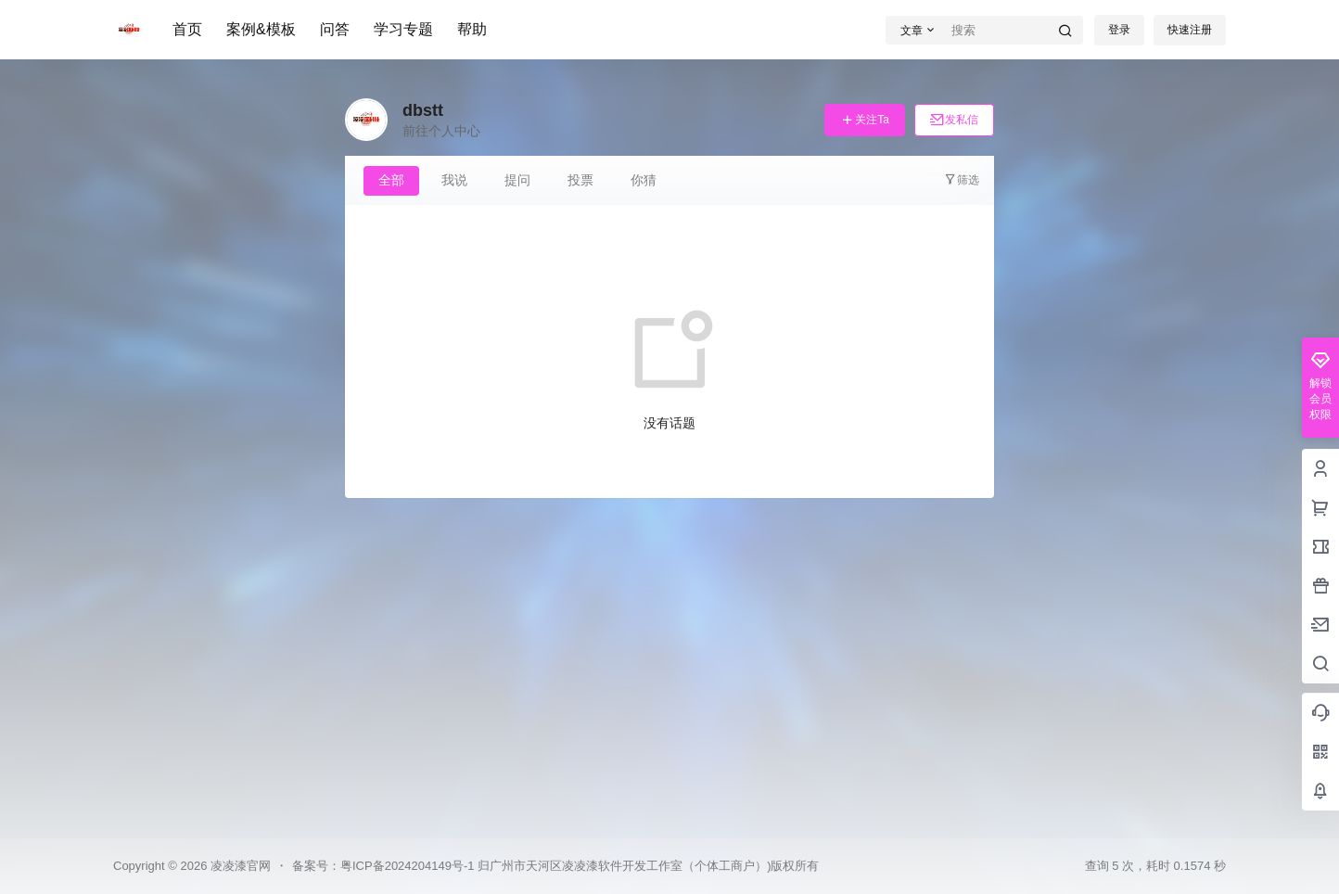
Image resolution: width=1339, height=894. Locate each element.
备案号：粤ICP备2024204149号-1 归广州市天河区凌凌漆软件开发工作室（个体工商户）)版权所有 (555, 866)
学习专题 (403, 29)
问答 (335, 29)
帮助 (472, 29)
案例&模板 (261, 29)
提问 (517, 179)
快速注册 (1189, 29)
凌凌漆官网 (239, 866)
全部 (391, 179)
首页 (187, 29)
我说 (454, 179)
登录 (1119, 29)
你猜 (644, 179)
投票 (580, 179)
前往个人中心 (441, 130)
